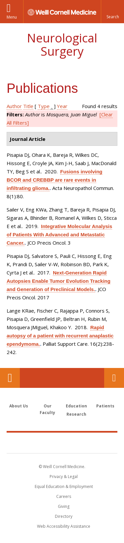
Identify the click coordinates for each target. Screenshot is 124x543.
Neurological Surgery (62, 44)
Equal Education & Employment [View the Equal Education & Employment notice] (64, 486)
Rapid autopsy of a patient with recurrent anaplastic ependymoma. (60, 336)
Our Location (10, 378)
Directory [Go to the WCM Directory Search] (63, 516)
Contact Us (114, 378)
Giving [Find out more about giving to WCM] (63, 506)
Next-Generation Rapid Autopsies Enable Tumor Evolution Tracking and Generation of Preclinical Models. (58, 281)
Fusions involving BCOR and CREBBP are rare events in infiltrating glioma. (55, 180)
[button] (112, 11)
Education (76, 406)
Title (28, 106)
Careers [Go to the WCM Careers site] (63, 496)
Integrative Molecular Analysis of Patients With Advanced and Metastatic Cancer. (59, 234)
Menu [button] (12, 17)
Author (14, 106)
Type (44, 106)
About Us (18, 406)
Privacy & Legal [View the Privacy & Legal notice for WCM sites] (64, 476)
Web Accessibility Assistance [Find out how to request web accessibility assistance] (63, 526)
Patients (105, 406)
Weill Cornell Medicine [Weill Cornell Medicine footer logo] (62, 443)
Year (62, 106)
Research (76, 414)
